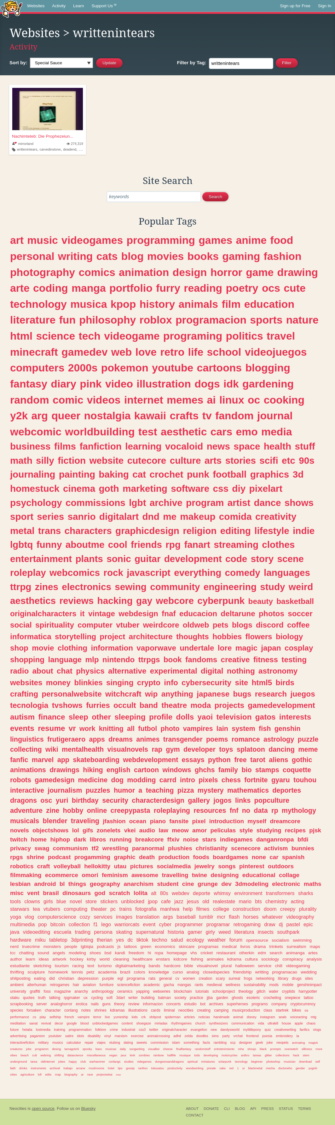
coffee (298, 625)
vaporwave (156, 648)
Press (267, 1108)
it (82, 613)
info (171, 682)
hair (76, 985)
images (124, 917)
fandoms (201, 659)
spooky (87, 1049)
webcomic (35, 432)
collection (79, 924)
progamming (92, 857)
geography (105, 884)
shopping (27, 659)
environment (248, 893)
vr (72, 728)
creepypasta (130, 810)
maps (315, 946)
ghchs (205, 770)
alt (153, 893)
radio (19, 671)
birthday (85, 800)
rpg (173, 544)
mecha (270, 1068)
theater (99, 909)
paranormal (148, 848)
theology (246, 991)
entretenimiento (224, 1049)
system (243, 728)
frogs (248, 978)
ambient (17, 985)
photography (42, 272)
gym (173, 749)
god (100, 893)
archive (166, 502)
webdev (180, 893)
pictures (141, 866)
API (253, 1108)
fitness (265, 659)
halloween (245, 965)
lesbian (20, 884)
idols (80, 1036)
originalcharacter (174, 1029)
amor (199, 830)
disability (94, 1036)
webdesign (138, 613)
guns (106, 1004)
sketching (42, 965)
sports (266, 320)
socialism (280, 940)
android (45, 884)
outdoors (281, 866)
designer (245, 1042)
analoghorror (61, 1004)
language (65, 659)
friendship (242, 972)
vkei (130, 830)
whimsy (222, 893)
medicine (93, 780)
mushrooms (96, 1068)
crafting (24, 694)
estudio (190, 1004)
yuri (62, 800)
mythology (299, 810)
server (41, 1004)
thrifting (17, 972)
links (243, 800)
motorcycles (229, 1055)
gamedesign (54, 780)
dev (226, 884)
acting (297, 901)
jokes (61, 1061)
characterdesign (158, 800)
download (305, 1061)
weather (217, 940)
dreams (120, 739)
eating (40, 978)
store (91, 901)
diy (238, 488)
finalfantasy (183, 1049)
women (189, 978)
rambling (220, 1042)
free (240, 760)
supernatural (150, 932)
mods (274, 985)
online (97, 810)
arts (213, 460)
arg (39, 416)
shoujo (251, 1049)
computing (75, 909)
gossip (130, 1068)
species (16, 1010)
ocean (138, 821)
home (39, 839)
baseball (185, 917)
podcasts (105, 946)
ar (82, 1074)
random (29, 400)
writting (262, 972)
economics (165, 946)
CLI (227, 1108)
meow (180, 830)
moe (118, 1074)
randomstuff (203, 1049)
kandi (120, 952)
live (107, 1017)
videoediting (36, 932)
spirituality (54, 625)
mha (241, 1049)
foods (201, 857)
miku (40, 940)
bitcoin (57, 924)
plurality (308, 909)
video (119, 384)
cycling (97, 998)
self (317, 1061)
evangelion (199, 1029)
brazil (125, 972)
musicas (110, 1049)
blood (84, 1023)
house (286, 1023)
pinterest (251, 866)
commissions (95, 502)
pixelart (266, 488)
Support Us (104, 6)
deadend (69, 149)
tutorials (202, 991)
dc (130, 940)
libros (98, 839)
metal (22, 530)
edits (48, 1074)
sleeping (130, 717)
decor (59, 1023)
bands (154, 965)
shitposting (20, 978)
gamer (195, 932)
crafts (184, 416)
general (165, 978)
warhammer (97, 1061)
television (233, 717)
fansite (178, 821)
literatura (244, 932)
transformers (280, 893)
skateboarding (96, 760)
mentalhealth (83, 749)
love (146, 352)
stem (306, 1055)
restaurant (226, 952)
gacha (169, 985)
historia (176, 932)
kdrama (234, 959)
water (274, 991)
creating (204, 1010)
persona (103, 932)
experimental (173, 671)
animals (198, 304)
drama (260, 946)
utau (120, 866)
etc (288, 460)
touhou (304, 780)
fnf (234, 810)
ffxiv (173, 839)
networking (265, 978)
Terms (304, 1108)
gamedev (84, 352)
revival (46, 1023)
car (273, 857)
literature (32, 320)
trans (49, 530)
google (71, 1023)
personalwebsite (71, 694)
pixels (208, 780)
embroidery (284, 1036)
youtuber (54, 1036)
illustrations (137, 1010)
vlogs (317, 1029)
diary (63, 384)
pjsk (315, 830)
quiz (268, 1029)
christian (66, 978)
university (18, 991)
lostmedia (43, 1029)
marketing (145, 488)
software (190, 488)
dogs (207, 384)
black (263, 1049)
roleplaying (172, 810)
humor (124, 790)
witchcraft (123, 694)
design (190, 272)
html (21, 336)
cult (34, 1055)
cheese (167, 1049)
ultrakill (273, 1023)
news (218, 446)
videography (300, 917)
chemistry (276, 901)
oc (254, 400)
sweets (141, 1042)
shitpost (155, 1017)
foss (47, 991)
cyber (165, 924)
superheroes (237, 1004)
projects (230, 705)
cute (294, 288)
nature (302, 320)
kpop (123, 304)
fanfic (19, 760)
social (21, 625)
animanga (295, 952)
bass (98, 1049)
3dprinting (82, 940)
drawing (297, 272)
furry (168, 288)
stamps (267, 770)
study (272, 587)
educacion (198, 613)
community (175, 587)
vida (261, 1023)
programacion (211, 320)
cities (13, 1074)
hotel (111, 1068)
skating (124, 932)
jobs (28, 1049)
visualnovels (127, 749)
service (265, 965)
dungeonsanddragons (169, 1061)
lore (225, 648)
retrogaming (247, 924)
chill (278, 965)
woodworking (194, 1068)
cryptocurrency (303, 1004)
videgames (144, 1061)
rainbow (158, 1055)
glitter (268, 1055)
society (180, 998)
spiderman (172, 1017)
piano (158, 821)
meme (308, 749)
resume (51, 728)
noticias (204, 1017)
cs (34, 1017)
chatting (26, 952)
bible (188, 965)
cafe (166, 901)
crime (114, 1029)
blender (55, 821)
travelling (175, 875)
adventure (26, 810)
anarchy (81, 991)
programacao (284, 972)
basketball (295, 601)
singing (119, 682)
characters (88, 530)
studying (269, 830)
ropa (159, 952)
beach (24, 1055)
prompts (275, 1049)
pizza (185, 790)
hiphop (60, 839)
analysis (314, 959)
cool (117, 544)
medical (229, 946)
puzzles (98, 790)
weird (301, 587)
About (192, 1108)
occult (124, 705)
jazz (178, 901)
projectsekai (104, 1074)
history (157, 304)
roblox (156, 320)
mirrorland (22, 144)
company (279, 1004)
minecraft (34, 352)
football (229, 474)
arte (20, 288)
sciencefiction (128, 985)
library (283, 978)
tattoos (130, 946)
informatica (30, 636)
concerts (173, 1004)
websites (26, 682)
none (259, 857)
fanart (197, 544)
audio (147, 830)
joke (270, 1042)
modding (141, 780)
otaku (15, 998)
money (58, 682)
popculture (272, 800)
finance (51, 717)
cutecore (146, 460)
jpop (153, 901)
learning (143, 446)
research (271, 694)
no (246, 810)
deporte (201, 893)
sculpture (36, 972)
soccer (300, 613)
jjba (210, 998)
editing (235, 530)
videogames (92, 240)
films (65, 446)
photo (169, 728)
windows (176, 770)
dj (281, 924)
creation (205, 978)
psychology (36, 502)
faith (13, 1068)
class (267, 1010)
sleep (78, 717)
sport (21, 516)
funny (49, 544)
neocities (185, 1010)
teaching (160, 790)
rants (199, 985)
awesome (144, 875)
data (261, 810)
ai (211, 400)
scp (232, 1042)
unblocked (132, 901)
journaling (32, 474)
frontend (252, 1036)
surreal (234, 978)
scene (290, 559)
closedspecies (216, 972)
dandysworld (230, 1029)
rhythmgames (181, 1023)
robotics (22, 866)
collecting (26, 749)
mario (245, 901)
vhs (193, 952)
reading (203, 288)
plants (89, 559)
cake (222, 1068)
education (269, 304)
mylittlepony (252, 1029)
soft (110, 998)
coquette (297, 770)
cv (177, 978)
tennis (77, 972)
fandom (234, 416)
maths (312, 884)
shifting (59, 1055)
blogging (267, 368)
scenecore (245, 848)
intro (187, 780)
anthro (245, 1055)
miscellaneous (96, 1055)
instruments (38, 1068)
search (275, 952)
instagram (267, 1017)
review (133, 1004)
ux (86, 998)
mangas (184, 985)
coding (50, 288)
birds (285, 682)
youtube (172, 368)
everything (197, 572)
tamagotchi (71, 1049)
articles (189, 1017)
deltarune (238, 613)
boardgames (230, 857)
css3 (142, 1029)
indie (304, 530)
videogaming (298, 965)
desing (56, 1049)
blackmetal (255, 1068)
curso (178, 972)
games (215, 240)
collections (282, 1055)
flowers (258, 636)
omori (90, 875)
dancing (282, 749)
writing (75, 256)
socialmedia (174, 866)
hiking (93, 770)
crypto (148, 682)
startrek (282, 1010)
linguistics (27, 739)
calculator (73, 1042)
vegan (113, 1055)
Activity (59, 5)
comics (96, 272)
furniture (107, 985)
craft (43, 866)
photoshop (273, 1061)
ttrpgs (149, 659)
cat (139, 474)
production (174, 857)
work (87, 728)
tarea (34, 1061)
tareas (257, 1055)
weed (225, 932)
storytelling (75, 636)
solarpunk (224, 1061)
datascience (75, 1055)
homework (58, 972)
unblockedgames (105, 1023)
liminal (169, 1010)
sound (43, 952)
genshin (287, 728)
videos (104, 400)
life (196, 352)
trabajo (67, 1068)
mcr (221, 917)
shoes (95, 952)
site (241, 682)
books (203, 256)
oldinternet (48, 1061)
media (276, 432)
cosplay (299, 648)
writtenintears (27, 149)
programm (42, 1049)
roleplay (28, 572)
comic (68, 400)
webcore (174, 600)
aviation (89, 985)
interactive (27, 790)
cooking (284, 400)
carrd (167, 780)
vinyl (107, 1036)
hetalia (27, 1029)
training (59, 1029)
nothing (241, 671)
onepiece (292, 998)
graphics (269, 474)
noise (191, 839)
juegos (302, 694)
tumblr (206, 917)
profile (160, 717)
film (231, 304)
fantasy (28, 384)
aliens (278, 760)
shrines (100, 1010)
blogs (242, 625)
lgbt (137, 502)
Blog (240, 1108)
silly (45, 460)
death (147, 857)
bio (246, 770)
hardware (21, 940)
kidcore (181, 959)
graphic (124, 857)
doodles (202, 1036)
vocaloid (184, 446)
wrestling (115, 848)
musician (289, 1061)
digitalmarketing (130, 965)
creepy (288, 909)
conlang (71, 1010)
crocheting (272, 998)
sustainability (255, 985)
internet (143, 400)
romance (246, 739)
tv (207, 416)
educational (258, 875)
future (14, 1029)
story (262, 559)
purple (108, 978)
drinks (23, 1068)
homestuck (35, 488)
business (30, 446)
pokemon (124, 368)
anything (177, 694)
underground (18, 1061)
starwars (19, 909)
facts (206, 1042)
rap (157, 749)
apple (299, 1023)
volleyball (67, 866)
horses (251, 917)
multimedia (22, 924)
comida (235, 516)
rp (274, 810)
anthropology (102, 991)
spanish (293, 857)
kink (132, 1055)
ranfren (142, 1068)
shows (299, 502)
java (15, 932)
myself (256, 821)
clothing (72, 648)
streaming (236, 544)
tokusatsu (157, 1068)
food (281, 240)
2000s (83, 368)
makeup (197, 516)
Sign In (324, 5)
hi (149, 952)
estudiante (20, 965)
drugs (296, 978)
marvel (43, 760)
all (131, 728)
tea (36, 909)
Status (286, 1108)
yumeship (120, 1017)
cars (221, 432)
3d (298, 474)
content (127, 1023)
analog (193, 972)
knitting (111, 728)
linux (231, 400)
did (52, 978)
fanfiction (100, 446)
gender (300, 1068)
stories (240, 460)
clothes (278, 544)
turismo (105, 965)
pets (220, 625)
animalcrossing (158, 1036)
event (149, 924)
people (71, 946)
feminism (115, 875)
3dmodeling (252, 884)
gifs (88, 830)
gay (144, 600)
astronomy (277, 671)
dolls (185, 717)
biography (70, 1074)
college (221, 909)
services (103, 917)
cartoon (146, 770)
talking (54, 998)
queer (65, 416)
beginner (257, 1061)
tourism (62, 965)
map (58, 1074)
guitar (147, 559)
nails (95, 1004)
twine (199, 875)
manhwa (169, 909)
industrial (128, 1029)
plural (226, 965)
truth (42, 998)
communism (70, 848)
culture (185, 460)
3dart (120, 998)
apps (97, 739)
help (188, 909)
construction (246, 909)
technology (38, 304)
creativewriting (285, 1029)
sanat (33, 1023)
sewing (131, 587)
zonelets (109, 830)
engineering (230, 587)
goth (109, 488)
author (16, 959)
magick (313, 1042)
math (21, 460)
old (205, 901)
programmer (189, 924)
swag (41, 848)
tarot (257, 760)
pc (113, 909)
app (63, 760)
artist (239, 502)
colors (139, 972)
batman (164, 998)
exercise (137, 1036)
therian (105, 940)
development (193, 559)
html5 (262, 682)
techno (159, 940)
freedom (136, 952)
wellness (233, 985)
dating (128, 1042)
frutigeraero (66, 739)
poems (217, 739)
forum (235, 940)
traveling (85, 821)
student (167, 884)
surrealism (296, 946)
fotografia (146, 909)
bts (258, 901)
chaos (310, 1023)
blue (61, 901)
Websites (35, 5)
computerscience (57, 917)
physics (90, 671)
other (101, 717)
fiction (72, 460)
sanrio (81, 516)
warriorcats (126, 924)
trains (125, 909)
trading (83, 932)
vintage (101, 613)
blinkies (88, 682)
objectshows (50, 830)
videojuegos (276, 352)
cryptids (288, 991)
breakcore (149, 839)
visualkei (153, 1049)
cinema (79, 488)
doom (270, 909)
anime (251, 240)
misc (17, 893)
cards (155, 1010)
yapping (143, 991)
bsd (107, 952)
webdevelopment (150, 760)
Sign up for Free (295, 5)
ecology (195, 940)
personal (32, 256)
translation (148, 917)
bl (62, 884)
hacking (115, 600)
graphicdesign (147, 530)
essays (193, 760)
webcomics (74, 572)
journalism (65, 790)
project (112, 636)
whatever (272, 917)
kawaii (150, 416)
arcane (80, 1068)
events (22, 728)
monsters (52, 946)
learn (30, 959)
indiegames (236, 839)
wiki (51, 749)
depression (88, 978)
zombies (144, 1055)
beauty (260, 601)
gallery (199, 800)
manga (89, 288)
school (224, 352)
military (43, 1042)
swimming (302, 940)
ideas (44, 959)
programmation (80, 1029)
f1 (96, 924)
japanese (213, 694)
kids (135, 1017)
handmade (221, 1017)
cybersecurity (206, 682)
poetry (242, 288)
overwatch (291, 1049)
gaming (241, 256)
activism (276, 848)
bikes (296, 1010)
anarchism (139, 884)
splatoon (251, 749)
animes (147, 739)
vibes (13, 1055)
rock (113, 572)
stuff (305, 446)
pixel (198, 821)
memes (185, 400)
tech (90, 336)
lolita (140, 893)
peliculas (223, 830)
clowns (32, 901)
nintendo (118, 659)
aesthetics (33, 600)
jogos (222, 800)
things (77, 884)
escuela (63, 932)
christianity (212, 848)
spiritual (192, 1061)
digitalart (119, 516)
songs (227, 866)
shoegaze (143, 1023)
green (146, 946)
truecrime (31, 946)
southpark (288, 932)
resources (209, 810)
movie (43, 648)
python (219, 760)
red (231, 1068)
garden (222, 998)
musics (57, 1042)
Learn (78, 5)
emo (246, 432)
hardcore (172, 965)
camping (221, 1010)
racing (78, 965)
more (318, 1049)
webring (45, 1055)
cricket (206, 952)
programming (160, 240)
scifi (268, 460)
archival (54, 1068)
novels (19, 830)
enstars (163, 959)
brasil (51, 893)
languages (287, 572)
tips (120, 1068)
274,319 (74, 144)
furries (98, 705)
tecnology (241, 1061)
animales (215, 959)
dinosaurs (76, 893)
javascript (148, 572)
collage (289, 875)
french (69, 1017)
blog (132, 256)
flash (234, 917)
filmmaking (26, 875)
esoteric (253, 998)
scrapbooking (21, 1004)
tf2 (95, 848)
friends (146, 544)
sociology (270, 959)
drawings (64, 770)
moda (200, 705)
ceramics (125, 991)
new (214, 1029)
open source (43, 1108)
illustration (163, 384)
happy (73, 1061)
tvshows (67, 705)
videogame (131, 336)
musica (88, 304)
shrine (35, 857)
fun (67, 320)
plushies (180, 848)
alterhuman (36, 985)
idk (231, 384)
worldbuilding (100, 432)
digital (212, 671)
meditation (18, 1023)
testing (294, 659)
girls (48, 901)
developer (199, 749)
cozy (85, 917)
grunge (208, 884)
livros (245, 946)
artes (313, 952)
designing (225, 875)
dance (267, 502)
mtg (313, 1017)
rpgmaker (72, 998)
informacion (153, 1004)
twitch (18, 839)
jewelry (204, 866)
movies (165, 256)
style (246, 830)
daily (123, 1049)
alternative (127, 671)
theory (119, 1004)
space (247, 446)
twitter (154, 1029)
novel (76, 901)
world (105, 959)
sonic (119, 559)
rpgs (16, 857)
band (149, 705)
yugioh (313, 1068)
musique (185, 1055)
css (221, 488)
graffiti (35, 991)
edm (262, 952)
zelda (189, 1036)
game (260, 272)
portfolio (131, 288)
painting (77, 474)
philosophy (107, 320)
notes (86, 1010)
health (277, 446)
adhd (177, 1036)
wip (151, 694)
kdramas (117, 1010)
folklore (100, 1029)
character (53, 1010)
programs (259, 1004)
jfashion (114, 821)
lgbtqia (87, 946)
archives (216, 1004)
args (168, 917)
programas (208, 946)
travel (281, 336)
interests (295, 717)
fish (265, 728)
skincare (186, 946)
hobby (73, 810)
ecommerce (61, 875)
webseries (161, 991)
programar (218, 924)
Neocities (17, 1108)
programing (192, 336)
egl (120, 978)
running (120, 839)
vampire (84, 1017)
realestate (224, 901)
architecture (151, 636)
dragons (23, 800)
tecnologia (29, 705)
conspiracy (293, 959)
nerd (14, 946)
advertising (18, 1036)
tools (15, 901)
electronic (286, 884)
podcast (59, 857)
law (163, 830)
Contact (195, 1115)
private (211, 1068)
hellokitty (97, 866)
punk (198, 474)
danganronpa (275, 839)
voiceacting (298, 1017)
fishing (197, 959)
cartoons (219, 368)
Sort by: (18, 62)
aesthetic (184, 432)
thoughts (192, 636)
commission (160, 1042)
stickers (109, 901)
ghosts (237, 998)
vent (33, 893)
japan (271, 648)
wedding (308, 972)
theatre (174, 705)
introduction (226, 821)
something (191, 1042)
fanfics (304, 1029)
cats (107, 256)
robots (20, 780)
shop (19, 648)
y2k (19, 416)
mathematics (248, 790)
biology (289, 636)
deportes (286, 790)
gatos (265, 717)
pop (42, 924)
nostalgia (107, 416)
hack (296, 1055)
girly (210, 932)
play (43, 1017)
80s (164, 893)
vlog (29, 917)
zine (52, 810)
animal (238, 1017)
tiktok (142, 940)
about (42, 671)
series (50, 516)
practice (196, 998)
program (205, 502)
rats (152, 978)
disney (252, 1017)
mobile (287, 985)
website (106, 460)
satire (69, 1036)
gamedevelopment (281, 705)
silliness (307, 1049)
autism (22, 717)
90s (307, 460)
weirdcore (161, 625)
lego (106, 924)
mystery (211, 790)
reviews (76, 600)
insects (266, 932)
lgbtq (21, 544)
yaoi (205, 717)
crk (143, 1017)
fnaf (169, 613)
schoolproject (223, 991)
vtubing (114, 1042)
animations (28, 770)
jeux (123, 1055)
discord (270, 625)
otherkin (246, 952)
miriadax (160, 1023)
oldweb (196, 625)
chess (231, 780)
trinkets (276, 946)
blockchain (183, 991)
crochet (166, 474)
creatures (16, 1049)
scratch (119, 893)
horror (226, 272)
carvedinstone (50, 149)
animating (298, 1042)
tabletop (58, 940)
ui (243, 1068)
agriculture (27, 1074)
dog (117, 780)
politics (244, 336)
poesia (267, 1036)
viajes (101, 1042)
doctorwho (285, 1068)
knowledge (159, 972)
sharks (305, 893)
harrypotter (308, 991)
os (306, 1010)
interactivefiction (22, 1042)
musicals (24, 821)
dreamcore (285, 821)
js (119, 946)
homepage (177, 952)
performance (19, 1017)
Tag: (191, 62)
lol (75, 830)
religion (200, 530)
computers (37, 368)
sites (309, 978)
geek (259, 1042)
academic (152, 985)
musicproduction (246, 1010)
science (55, 336)
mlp (92, 659)
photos (271, 613)
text (90, 965)
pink (90, 384)
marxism (120, 1036)
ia (297, 1036)
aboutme (85, 544)
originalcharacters (43, 613)
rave (90, 1074)
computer (95, 625)
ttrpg (21, 587)
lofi (40, 1074)
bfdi (303, 839)
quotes (28, 998)
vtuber (127, 625)
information (112, 648)
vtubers (51, 909)
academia (107, 972)
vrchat (238, 1036)
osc (46, 800)
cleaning (121, 959)
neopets (282, 1042)
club (83, 1061)
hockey (77, 959)
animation (144, 272)
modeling (77, 952)
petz (90, 972)
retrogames (59, 985)
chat (64, 671)
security (115, 800)
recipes (295, 830)
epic (308, 924)
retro (172, 352)
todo (197, 1055)
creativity (275, 516)
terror (97, 1017)
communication (242, 1023)
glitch (261, 991)
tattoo (308, 998)
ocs (271, 288)
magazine (62, 991)
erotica (81, 1004)
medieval (214, 985)
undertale (197, 648)
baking (114, 474)
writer (133, 998)
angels (59, 952)
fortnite (256, 780)
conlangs (115, 1061)
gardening (268, 384)
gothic (302, 760)
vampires (198, 728)
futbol (147, 728)
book (173, 659)
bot (202, 1004)
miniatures (208, 1061)
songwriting (137, 1049)
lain (222, 728)
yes (120, 940)
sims (215, 1036)
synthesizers (218, 1023)
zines (46, 587)
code (236, 559)
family (228, 770)
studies (129, 1061)
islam (176, 1042)
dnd (150, 516)
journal (275, 416)
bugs (242, 694)
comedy (242, 572)
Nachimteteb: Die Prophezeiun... (42, 136)
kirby (91, 959)
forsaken (33, 1010)
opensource (257, 940)
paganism (37, 1036)
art (17, 240)
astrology (278, 739)
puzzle (308, 739)
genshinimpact (309, 985)
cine (188, 884)
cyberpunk (221, 600)
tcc (12, 952)
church (200, 1023)
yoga (15, 917)
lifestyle (271, 530)
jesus (193, 901)
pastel (293, 924)
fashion (283, 256)
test (147, 432)
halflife (171, 1055)
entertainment (41, 559)
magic (246, 648)
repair (88, 1042)
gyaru (280, 780)
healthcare (143, 959)
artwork (59, 959)
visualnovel (207, 965)
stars (209, 839)
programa (136, 978)
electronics (86, 587)
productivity (174, 1068)
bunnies (303, 848)
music (42, 240)
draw (269, 924)
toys (226, 749)
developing (211, 1055)
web (121, 352)
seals (282, 1017)
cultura (251, 959)
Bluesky (88, 1108)
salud (177, 940)
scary (220, 978)
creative (235, 659)
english (118, 770)
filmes (202, 909)
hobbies (227, 636)
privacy (20, 848)
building (147, 998)
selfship (55, 1017)
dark (80, 839)
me (169, 516)
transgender (183, 739)
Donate (211, 1108)
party (226, 1036)
